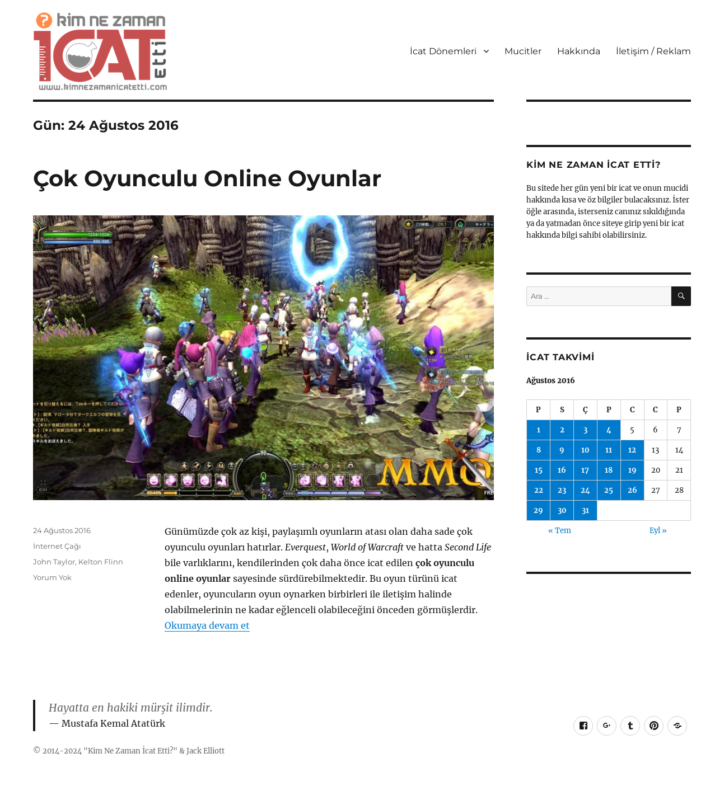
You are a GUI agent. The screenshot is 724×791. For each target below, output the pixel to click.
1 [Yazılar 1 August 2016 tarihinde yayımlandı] (538, 430)
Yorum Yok (52, 577)
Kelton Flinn (100, 561)
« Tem (559, 530)
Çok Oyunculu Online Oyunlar (207, 178)
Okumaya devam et (207, 625)
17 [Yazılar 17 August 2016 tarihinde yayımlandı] (585, 470)
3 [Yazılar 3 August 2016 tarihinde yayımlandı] (585, 430)
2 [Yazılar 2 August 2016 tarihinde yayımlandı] (562, 430)
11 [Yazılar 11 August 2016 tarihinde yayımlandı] (608, 450)
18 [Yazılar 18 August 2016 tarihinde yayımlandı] (609, 470)
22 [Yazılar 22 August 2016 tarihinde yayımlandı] (538, 490)
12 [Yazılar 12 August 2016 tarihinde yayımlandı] (632, 450)
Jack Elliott (205, 751)
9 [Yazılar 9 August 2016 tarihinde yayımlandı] (561, 450)
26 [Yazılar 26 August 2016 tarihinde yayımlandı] (632, 490)
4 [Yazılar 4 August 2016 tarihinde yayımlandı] (608, 430)
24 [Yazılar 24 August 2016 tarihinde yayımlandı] (585, 490)
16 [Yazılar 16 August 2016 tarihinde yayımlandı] (562, 470)
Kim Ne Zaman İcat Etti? (130, 751)
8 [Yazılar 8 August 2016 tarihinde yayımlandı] (538, 450)
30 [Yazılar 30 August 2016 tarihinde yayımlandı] (562, 510)
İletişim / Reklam (653, 51)
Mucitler (523, 51)
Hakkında (578, 51)
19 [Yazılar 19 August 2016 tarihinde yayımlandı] (632, 470)
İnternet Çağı (57, 546)
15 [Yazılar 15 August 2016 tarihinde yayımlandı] (539, 470)
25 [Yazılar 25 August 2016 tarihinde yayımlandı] (608, 490)
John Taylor (54, 561)
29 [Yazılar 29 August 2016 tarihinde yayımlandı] (538, 510)
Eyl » (658, 530)
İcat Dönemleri (443, 51)
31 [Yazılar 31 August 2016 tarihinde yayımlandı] (585, 510)
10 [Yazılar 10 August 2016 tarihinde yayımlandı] (585, 450)
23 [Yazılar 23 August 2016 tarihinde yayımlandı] (562, 490)
